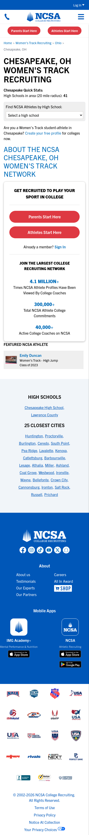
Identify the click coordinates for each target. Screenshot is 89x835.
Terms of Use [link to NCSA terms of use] (44, 807)
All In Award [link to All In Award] (63, 581)
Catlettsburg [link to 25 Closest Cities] (32, 457)
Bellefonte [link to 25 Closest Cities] (41, 479)
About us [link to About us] (23, 574)
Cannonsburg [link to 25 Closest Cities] (28, 487)
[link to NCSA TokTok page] (40, 550)
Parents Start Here (24, 31)
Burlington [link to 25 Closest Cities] (27, 443)
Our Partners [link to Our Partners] (26, 594)
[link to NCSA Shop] (63, 588)
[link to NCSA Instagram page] (31, 550)
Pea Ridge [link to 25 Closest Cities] (29, 450)
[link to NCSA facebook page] (22, 550)
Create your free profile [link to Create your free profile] (43, 133)
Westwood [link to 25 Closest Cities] (46, 472)
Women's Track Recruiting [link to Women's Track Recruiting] (33, 43)
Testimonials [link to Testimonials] (26, 581)
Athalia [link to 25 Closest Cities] (37, 465)
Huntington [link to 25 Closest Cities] (34, 436)
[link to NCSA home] (44, 536)
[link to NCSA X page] (57, 550)
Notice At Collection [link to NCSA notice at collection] (44, 822)
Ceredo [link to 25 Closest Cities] (43, 443)
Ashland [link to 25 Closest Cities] (62, 465)
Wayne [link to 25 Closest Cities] (25, 479)
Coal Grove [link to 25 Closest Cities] (28, 472)
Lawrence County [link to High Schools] (44, 414)
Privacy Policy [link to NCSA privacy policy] (44, 815)
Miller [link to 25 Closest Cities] (49, 465)
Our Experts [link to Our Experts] (25, 588)
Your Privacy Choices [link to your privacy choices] (40, 829)
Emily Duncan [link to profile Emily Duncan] (31, 355)
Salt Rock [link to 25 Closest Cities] (62, 487)
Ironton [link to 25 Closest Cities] (47, 487)
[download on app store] (19, 654)
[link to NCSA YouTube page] (48, 550)
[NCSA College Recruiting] (43, 17)
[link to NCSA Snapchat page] (66, 550)
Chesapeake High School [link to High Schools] (44, 407)
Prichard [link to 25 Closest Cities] (51, 494)
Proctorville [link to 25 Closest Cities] (54, 436)
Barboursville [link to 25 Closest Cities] (54, 457)
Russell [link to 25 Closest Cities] (36, 494)
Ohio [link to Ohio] (58, 43)
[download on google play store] (70, 664)
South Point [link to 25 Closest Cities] (60, 443)
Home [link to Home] (8, 43)
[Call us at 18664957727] (7, 17)
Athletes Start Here (64, 31)
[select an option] (44, 115)
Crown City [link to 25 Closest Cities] (59, 479)
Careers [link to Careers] (60, 574)
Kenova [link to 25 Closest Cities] (61, 450)
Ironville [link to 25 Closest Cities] (62, 472)
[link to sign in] (60, 246)
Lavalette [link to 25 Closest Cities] (46, 450)
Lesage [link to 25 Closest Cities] (24, 465)
